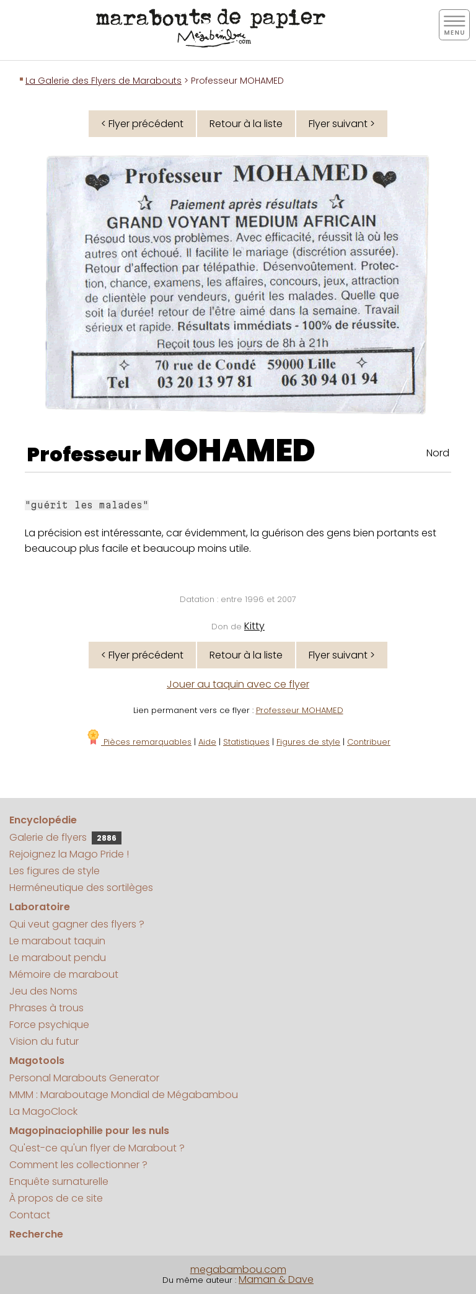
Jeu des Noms (43, 991)
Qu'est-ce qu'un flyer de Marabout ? (97, 1148)
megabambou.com (238, 1269)
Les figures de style (54, 871)
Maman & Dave (276, 1279)
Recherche (36, 1234)
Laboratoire (39, 907)
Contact (29, 1215)
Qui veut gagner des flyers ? (76, 924)
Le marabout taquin (57, 941)
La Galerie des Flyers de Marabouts (103, 80)
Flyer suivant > (342, 124)
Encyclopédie (43, 820)
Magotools (36, 1060)
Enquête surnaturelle (58, 1181)
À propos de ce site (56, 1198)
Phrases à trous (46, 1008)
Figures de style (308, 742)
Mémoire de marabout (63, 974)
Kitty (254, 626)
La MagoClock (43, 1111)
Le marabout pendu (57, 958)
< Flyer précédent (142, 124)
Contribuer (368, 742)
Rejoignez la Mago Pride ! (69, 854)
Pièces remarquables (139, 742)
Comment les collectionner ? (78, 1165)
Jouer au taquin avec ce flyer (238, 684)
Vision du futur (44, 1041)
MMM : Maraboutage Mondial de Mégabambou (123, 1095)
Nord (437, 453)
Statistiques (246, 742)
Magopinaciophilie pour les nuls (89, 1130)
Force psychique (49, 1024)
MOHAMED (229, 450)
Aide (207, 742)
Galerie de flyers (65, 837)
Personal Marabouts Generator (84, 1078)
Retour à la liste (246, 124)
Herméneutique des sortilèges (81, 887)
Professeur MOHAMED (299, 710)
